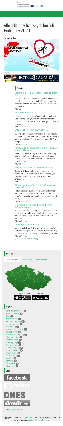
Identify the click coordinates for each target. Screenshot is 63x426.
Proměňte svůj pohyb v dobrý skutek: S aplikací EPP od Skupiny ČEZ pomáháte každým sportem (36, 148)
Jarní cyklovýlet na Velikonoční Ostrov (27, 224)
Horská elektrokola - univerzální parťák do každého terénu (33, 167)
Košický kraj (11, 326)
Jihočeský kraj (11, 318)
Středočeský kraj (13, 347)
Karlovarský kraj (12, 324)
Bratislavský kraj (12, 313)
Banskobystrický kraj (14, 311)
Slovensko (27, 259)
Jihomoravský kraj (13, 321)
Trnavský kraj (11, 353)
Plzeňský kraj (11, 342)
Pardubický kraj (12, 339)
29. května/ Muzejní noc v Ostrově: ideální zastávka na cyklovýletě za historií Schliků (36, 186)
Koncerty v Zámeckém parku (24, 112)
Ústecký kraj (11, 355)
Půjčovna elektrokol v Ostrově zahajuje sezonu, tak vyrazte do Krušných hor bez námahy (34, 205)
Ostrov (24, 126)
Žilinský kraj (10, 363)
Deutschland (41, 259)
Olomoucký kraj (12, 337)
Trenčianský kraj (12, 350)
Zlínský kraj (10, 366)
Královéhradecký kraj (14, 329)
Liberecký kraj (11, 332)
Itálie (8, 316)
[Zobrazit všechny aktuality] (26, 238)
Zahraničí (9, 361)
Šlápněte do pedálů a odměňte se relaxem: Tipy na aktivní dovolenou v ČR (36, 93)
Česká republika (12, 259)
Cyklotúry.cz (16, 409)
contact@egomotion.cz (38, 420)
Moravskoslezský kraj (15, 334)
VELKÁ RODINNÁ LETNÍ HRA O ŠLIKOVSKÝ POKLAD (31, 130)
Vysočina (9, 358)
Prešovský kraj (12, 345)
